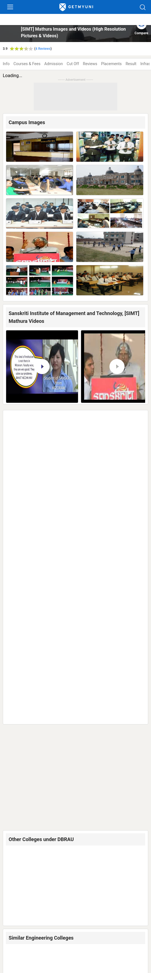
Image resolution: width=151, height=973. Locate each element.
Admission (53, 64)
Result (131, 64)
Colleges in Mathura (36, 934)
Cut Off (73, 64)
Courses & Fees (26, 64)
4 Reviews (42, 49)
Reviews (90, 64)
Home (10, 934)
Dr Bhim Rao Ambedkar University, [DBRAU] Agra (66, 431)
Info (6, 64)
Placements (111, 64)
